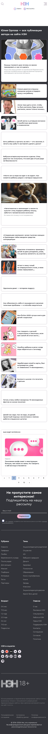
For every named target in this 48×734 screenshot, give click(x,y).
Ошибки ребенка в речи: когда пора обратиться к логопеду (30, 348)
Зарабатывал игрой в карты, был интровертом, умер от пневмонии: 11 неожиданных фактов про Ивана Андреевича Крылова (31, 365)
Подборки (5, 572)
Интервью (5, 576)
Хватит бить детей (30, 594)
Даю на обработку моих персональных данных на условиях (24, 522)
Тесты (3, 579)
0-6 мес (4, 607)
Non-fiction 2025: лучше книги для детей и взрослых (31, 316)
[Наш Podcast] (19, 656)
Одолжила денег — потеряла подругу (18, 288)
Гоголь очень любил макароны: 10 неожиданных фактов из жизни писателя (23, 401)
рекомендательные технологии (24, 727)
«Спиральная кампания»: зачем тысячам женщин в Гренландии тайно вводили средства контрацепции (23, 237)
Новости (7, 459)
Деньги (26, 561)
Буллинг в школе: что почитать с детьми (30, 380)
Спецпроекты (38, 614)
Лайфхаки (5, 551)
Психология (27, 569)
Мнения (4, 569)
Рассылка (28, 9)
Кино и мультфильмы (31, 576)
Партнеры (5, 583)
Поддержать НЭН (40, 625)
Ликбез (4, 554)
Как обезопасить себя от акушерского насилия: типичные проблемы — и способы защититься (23, 304)
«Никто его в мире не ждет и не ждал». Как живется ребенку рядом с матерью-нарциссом (22, 177)
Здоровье (27, 565)
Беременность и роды (10, 558)
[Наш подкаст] (2, 661)
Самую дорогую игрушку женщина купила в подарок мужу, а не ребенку (28, 91)
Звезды (26, 583)
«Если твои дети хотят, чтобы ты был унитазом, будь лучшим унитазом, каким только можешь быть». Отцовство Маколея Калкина (31, 107)
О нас (35, 607)
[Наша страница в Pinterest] (11, 656)
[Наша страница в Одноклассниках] (19, 652)
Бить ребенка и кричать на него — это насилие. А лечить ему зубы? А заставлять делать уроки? (23, 143)
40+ (24, 554)
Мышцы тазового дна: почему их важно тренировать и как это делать (20, 66)
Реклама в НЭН (39, 610)
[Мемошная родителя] (11, 652)
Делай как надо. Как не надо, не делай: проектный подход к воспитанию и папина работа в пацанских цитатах (21, 417)
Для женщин (6, 565)
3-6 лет (3, 621)
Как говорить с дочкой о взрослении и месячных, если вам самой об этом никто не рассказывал (30, 333)
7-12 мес (4, 610)
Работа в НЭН (38, 617)
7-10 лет (4, 625)
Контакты (36, 628)
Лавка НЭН (37, 621)
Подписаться (24, 516)
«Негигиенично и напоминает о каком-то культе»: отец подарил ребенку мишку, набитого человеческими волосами (21, 211)
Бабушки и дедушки (31, 558)
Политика (37, 639)
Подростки (5, 628)
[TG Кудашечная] (6, 652)
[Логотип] (25, 4)
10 (24, 482)
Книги (25, 579)
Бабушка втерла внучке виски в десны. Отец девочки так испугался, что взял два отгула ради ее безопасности (23, 159)
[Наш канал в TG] (2, 652)
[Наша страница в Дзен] (2, 656)
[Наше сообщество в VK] (15, 652)
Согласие (36, 635)
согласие (10, 521)
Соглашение (38, 632)
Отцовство (27, 551)
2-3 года (4, 617)
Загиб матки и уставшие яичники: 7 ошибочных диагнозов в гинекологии (31, 123)
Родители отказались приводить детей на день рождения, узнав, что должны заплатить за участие (31, 252)
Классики (27, 587)
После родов (6, 561)
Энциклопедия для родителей (35, 547)
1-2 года (4, 614)
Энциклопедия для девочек (34, 590)
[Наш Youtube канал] (15, 656)
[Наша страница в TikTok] (6, 656)
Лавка (17, 9)
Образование (28, 572)
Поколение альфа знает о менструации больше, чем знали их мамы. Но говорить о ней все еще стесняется (22, 464)
